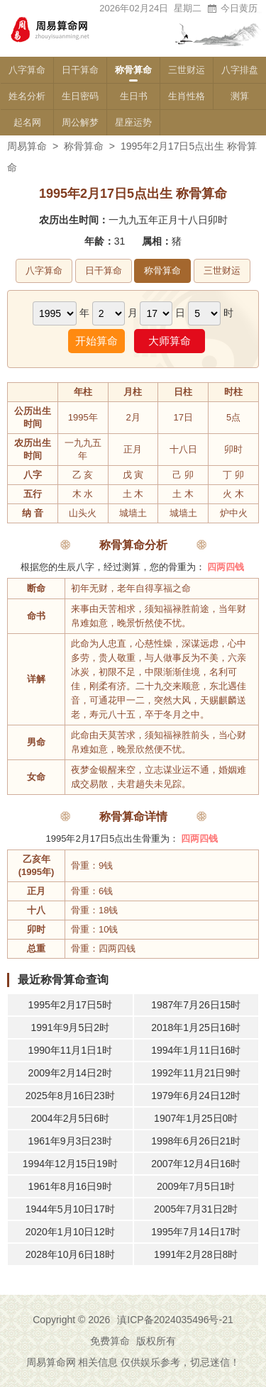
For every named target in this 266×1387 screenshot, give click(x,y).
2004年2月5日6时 (70, 1118)
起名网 (27, 122)
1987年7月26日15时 (195, 1004)
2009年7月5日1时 (196, 1186)
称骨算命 (133, 70)
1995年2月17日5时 (70, 1004)
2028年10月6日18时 (70, 1254)
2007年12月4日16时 (195, 1163)
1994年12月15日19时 (70, 1163)
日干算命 (80, 70)
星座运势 (133, 122)
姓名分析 (27, 96)
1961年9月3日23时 (70, 1141)
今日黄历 (231, 8)
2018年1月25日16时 (195, 1027)
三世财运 (186, 70)
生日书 (134, 96)
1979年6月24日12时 (195, 1095)
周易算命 (27, 146)
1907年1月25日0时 (196, 1118)
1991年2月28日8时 (196, 1254)
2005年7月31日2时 (196, 1209)
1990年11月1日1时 (70, 1050)
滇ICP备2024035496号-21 (175, 1319)
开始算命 (96, 341)
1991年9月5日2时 (70, 1027)
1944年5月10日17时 (70, 1209)
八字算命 (27, 70)
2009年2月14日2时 (70, 1073)
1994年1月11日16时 (195, 1050)
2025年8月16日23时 (70, 1095)
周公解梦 (80, 122)
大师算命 (169, 341)
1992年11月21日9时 (195, 1073)
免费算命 (110, 1341)
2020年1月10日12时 (70, 1231)
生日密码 (80, 96)
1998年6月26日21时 (195, 1141)
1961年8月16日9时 (70, 1186)
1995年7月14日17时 (195, 1231)
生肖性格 (186, 96)
